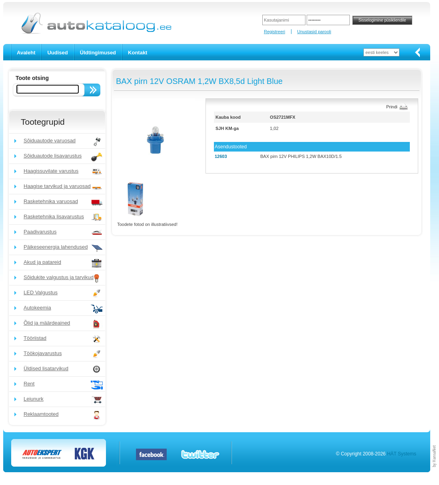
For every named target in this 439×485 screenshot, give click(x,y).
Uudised (57, 53)
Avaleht (26, 53)
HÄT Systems (401, 454)
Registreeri (274, 31)
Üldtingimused (98, 53)
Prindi (391, 106)
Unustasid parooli (314, 31)
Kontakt (137, 53)
